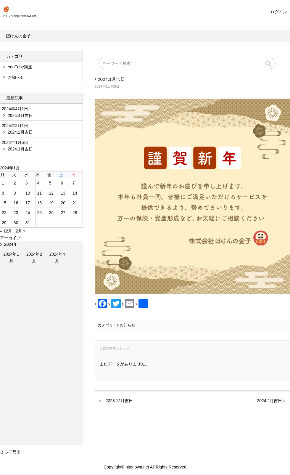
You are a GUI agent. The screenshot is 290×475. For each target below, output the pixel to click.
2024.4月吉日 (20, 115)
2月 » (20, 231)
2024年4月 (57, 257)
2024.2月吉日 (269, 400)
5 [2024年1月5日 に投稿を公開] (50, 183)
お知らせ (127, 325)
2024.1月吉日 (111, 79)
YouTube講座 (20, 67)
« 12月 (6, 231)
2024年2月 (34, 257)
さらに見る (10, 451)
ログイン (278, 11)
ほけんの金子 (18, 35)
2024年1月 (11, 257)
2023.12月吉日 (119, 400)
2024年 (10, 244)
